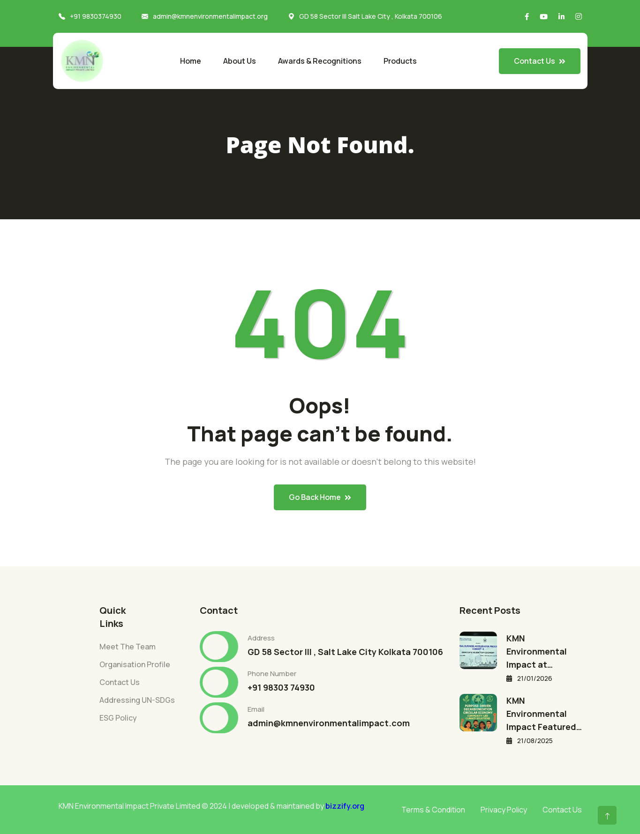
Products (400, 61)
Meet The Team (127, 646)
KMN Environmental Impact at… (536, 651)
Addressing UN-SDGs (137, 700)
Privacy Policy (504, 809)
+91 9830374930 (95, 16)
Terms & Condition (433, 809)
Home (190, 61)
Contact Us (119, 682)
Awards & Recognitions (319, 61)
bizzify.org (344, 806)
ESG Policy (118, 718)
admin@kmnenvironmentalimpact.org (210, 16)
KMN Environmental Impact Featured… (544, 713)
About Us (239, 61)
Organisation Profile (134, 664)
